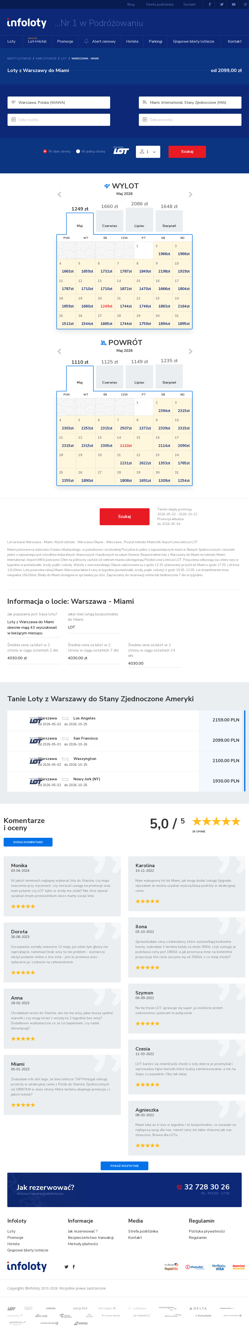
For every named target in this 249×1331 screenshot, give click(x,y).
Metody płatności (83, 1247)
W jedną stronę (89, 151)
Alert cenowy (98, 41)
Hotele (131, 41)
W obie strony (55, 151)
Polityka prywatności (207, 1234)
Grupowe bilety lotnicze (191, 41)
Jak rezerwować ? (83, 1234)
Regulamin (198, 1240)
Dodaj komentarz (28, 845)
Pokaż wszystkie (124, 1169)
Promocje (63, 41)
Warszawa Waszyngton (90, 760)
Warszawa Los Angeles (89, 718)
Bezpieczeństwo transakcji (91, 1240)
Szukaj (187, 151)
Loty (11, 41)
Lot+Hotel (36, 40)
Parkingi (152, 41)
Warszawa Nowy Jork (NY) (92, 781)
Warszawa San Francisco (91, 739)
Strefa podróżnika (161, 4)
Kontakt (235, 41)
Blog (136, 4)
